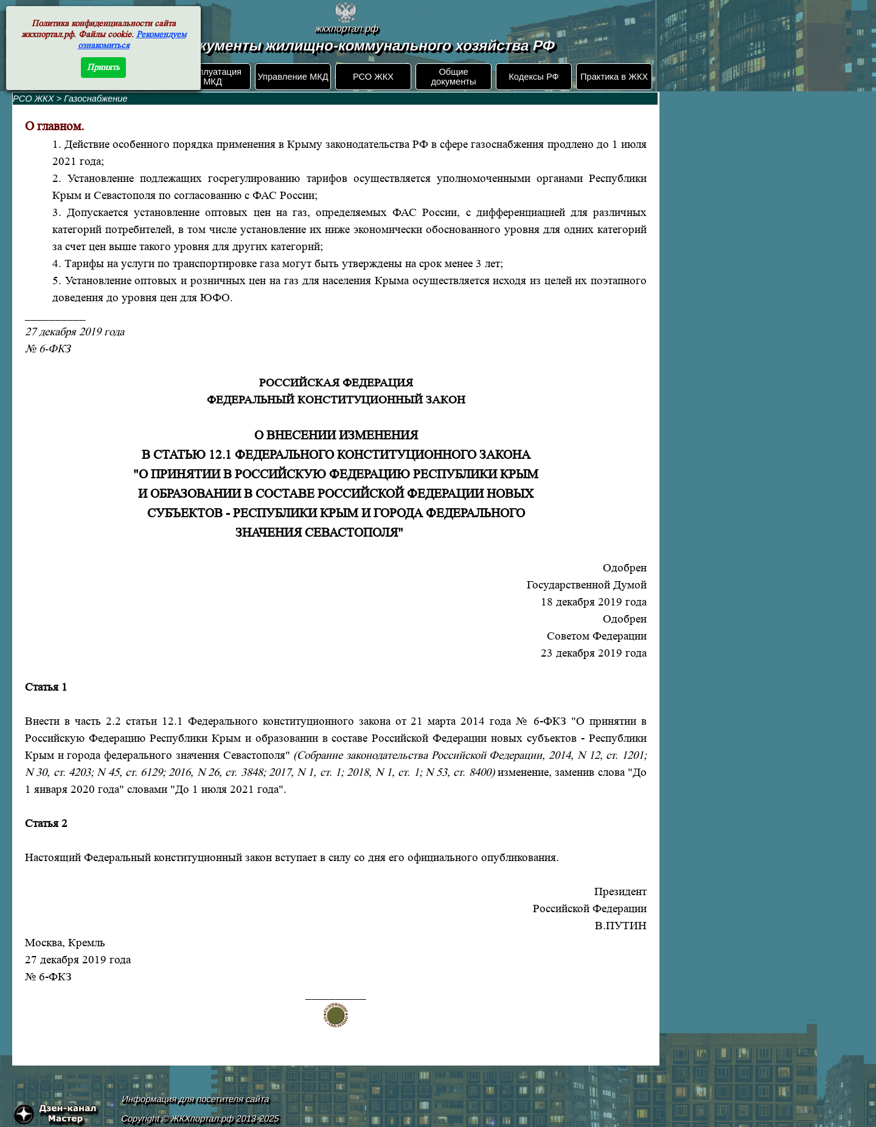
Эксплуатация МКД (213, 76)
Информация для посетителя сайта (196, 1099)
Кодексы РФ (533, 77)
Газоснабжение (95, 98)
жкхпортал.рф (347, 28)
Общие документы (453, 76)
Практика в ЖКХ (614, 77)
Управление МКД (292, 77)
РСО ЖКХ (373, 77)
